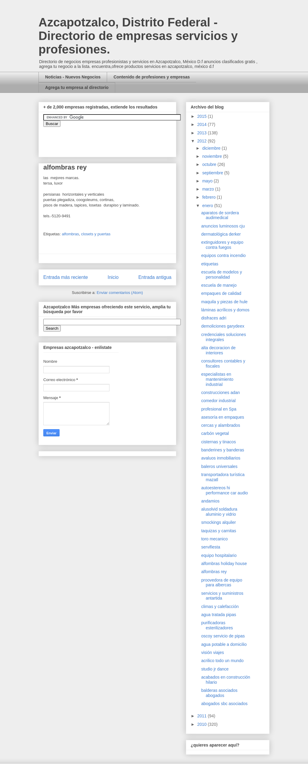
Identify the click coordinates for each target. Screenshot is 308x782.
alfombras (70, 234)
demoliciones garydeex (222, 326)
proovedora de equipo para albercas (221, 583)
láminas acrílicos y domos (225, 309)
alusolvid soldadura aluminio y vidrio (219, 512)
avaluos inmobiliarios (220, 458)
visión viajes (212, 652)
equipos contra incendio (223, 255)
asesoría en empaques (222, 417)
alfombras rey (214, 571)
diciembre (212, 148)
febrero (209, 197)
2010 (202, 724)
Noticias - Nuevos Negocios (72, 77)
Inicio (113, 277)
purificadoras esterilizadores (217, 625)
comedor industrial (218, 400)
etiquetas (209, 263)
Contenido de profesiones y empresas (151, 77)
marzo (208, 189)
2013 (202, 132)
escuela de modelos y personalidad (221, 275)
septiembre (213, 172)
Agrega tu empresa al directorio (77, 87)
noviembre (212, 156)
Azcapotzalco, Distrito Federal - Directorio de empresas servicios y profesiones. (138, 36)
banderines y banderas (222, 450)
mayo (208, 181)
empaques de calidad (221, 293)
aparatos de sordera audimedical (220, 215)
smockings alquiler (218, 522)
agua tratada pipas (218, 614)
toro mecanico (214, 538)
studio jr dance (215, 669)
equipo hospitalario (219, 555)
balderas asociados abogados (219, 693)
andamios (210, 501)
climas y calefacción (220, 606)
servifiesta (210, 547)
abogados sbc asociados (224, 703)
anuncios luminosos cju (223, 226)
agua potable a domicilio (224, 644)
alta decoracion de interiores (218, 350)
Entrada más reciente (65, 277)
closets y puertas (96, 234)
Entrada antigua (154, 277)
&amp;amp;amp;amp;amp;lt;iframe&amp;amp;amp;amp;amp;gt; (111, 139)
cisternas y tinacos (218, 441)
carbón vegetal (215, 433)
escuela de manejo (219, 285)
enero (208, 205)
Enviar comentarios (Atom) (120, 292)
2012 (202, 141)
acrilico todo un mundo (222, 660)
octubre (209, 164)
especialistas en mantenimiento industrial (217, 379)
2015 (202, 116)
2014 (202, 124)
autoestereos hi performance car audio (224, 490)
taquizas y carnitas (218, 530)
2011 (202, 715)
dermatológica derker (221, 234)
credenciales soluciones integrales (223, 337)
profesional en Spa (218, 409)
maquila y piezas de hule (224, 301)
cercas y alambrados (220, 425)
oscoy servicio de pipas (223, 636)
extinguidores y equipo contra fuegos (222, 245)
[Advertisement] (18, 635)
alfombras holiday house (224, 563)
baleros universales (219, 466)
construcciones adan (220, 392)
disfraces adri (213, 318)
